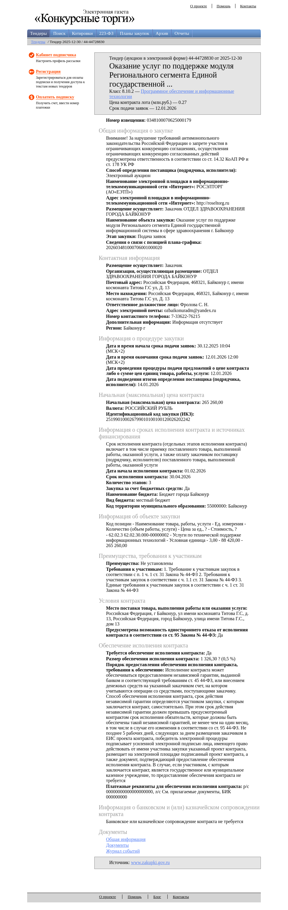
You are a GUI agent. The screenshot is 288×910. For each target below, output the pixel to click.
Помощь (223, 6)
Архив (162, 33)
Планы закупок (134, 33)
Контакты (248, 6)
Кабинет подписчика (56, 54)
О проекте (198, 6)
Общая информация (125, 839)
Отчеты (181, 33)
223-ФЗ (106, 33)
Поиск (59, 33)
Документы (117, 845)
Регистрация (48, 71)
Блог (157, 896)
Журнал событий (123, 851)
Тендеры (38, 33)
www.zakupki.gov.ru (150, 862)
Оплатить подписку (55, 97)
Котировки (82, 33)
